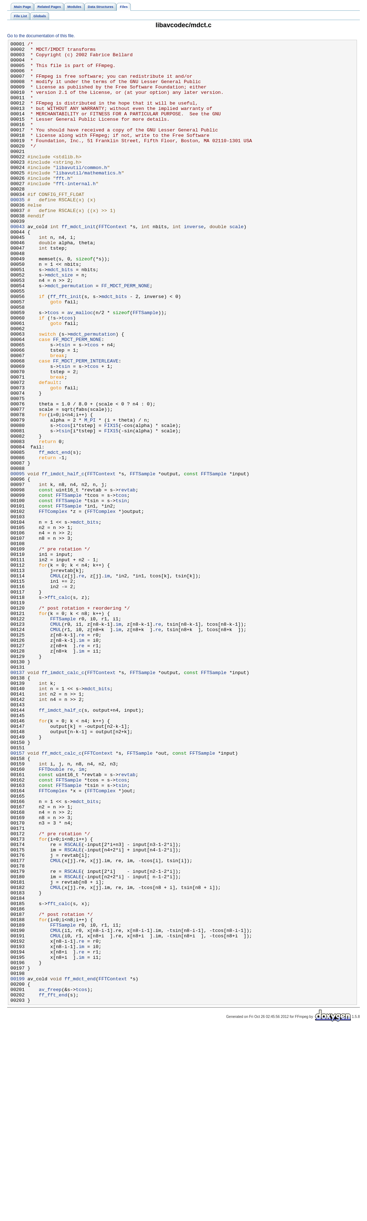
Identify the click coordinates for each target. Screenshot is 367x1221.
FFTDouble (51, 915)
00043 (17, 264)
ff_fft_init (65, 348)
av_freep (50, 1179)
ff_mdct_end (54, 535)
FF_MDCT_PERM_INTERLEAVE (85, 425)
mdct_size (60, 322)
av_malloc (80, 367)
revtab (126, 580)
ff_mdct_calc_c (61, 896)
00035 (17, 232)
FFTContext (113, 264)
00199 (17, 1166)
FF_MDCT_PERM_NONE (125, 335)
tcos (53, 367)
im (107, 683)
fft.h (63, 206)
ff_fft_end (53, 1186)
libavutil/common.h (81, 193)
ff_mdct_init (79, 264)
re (81, 683)
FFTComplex (53, 605)
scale (236, 264)
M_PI (90, 496)
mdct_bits (60, 315)
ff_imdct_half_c (63, 560)
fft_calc (58, 709)
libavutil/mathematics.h (88, 199)
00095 (17, 560)
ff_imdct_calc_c (63, 799)
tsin (64, 406)
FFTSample (145, 367)
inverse (194, 264)
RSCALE (73, 1005)
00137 (17, 799)
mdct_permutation (70, 335)
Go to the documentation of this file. (41, 35)
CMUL (56, 683)
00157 (17, 896)
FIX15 (111, 502)
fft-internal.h (76, 212)
